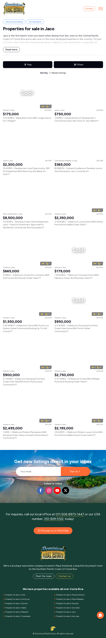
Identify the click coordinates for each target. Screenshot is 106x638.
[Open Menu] (100, 8)
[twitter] (65, 490)
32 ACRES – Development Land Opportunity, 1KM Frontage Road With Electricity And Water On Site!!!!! (26, 171)
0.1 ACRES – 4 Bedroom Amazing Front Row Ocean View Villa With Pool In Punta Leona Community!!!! (24, 382)
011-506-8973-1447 (70, 514)
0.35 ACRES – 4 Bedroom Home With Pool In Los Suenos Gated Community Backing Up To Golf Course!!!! (26, 328)
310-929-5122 (53, 519)
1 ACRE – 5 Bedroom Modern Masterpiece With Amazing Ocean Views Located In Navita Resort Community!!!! (25, 435)
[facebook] (40, 490)
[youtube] (57, 490)
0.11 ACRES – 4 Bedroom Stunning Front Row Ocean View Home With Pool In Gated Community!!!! (76, 328)
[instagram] (48, 490)
